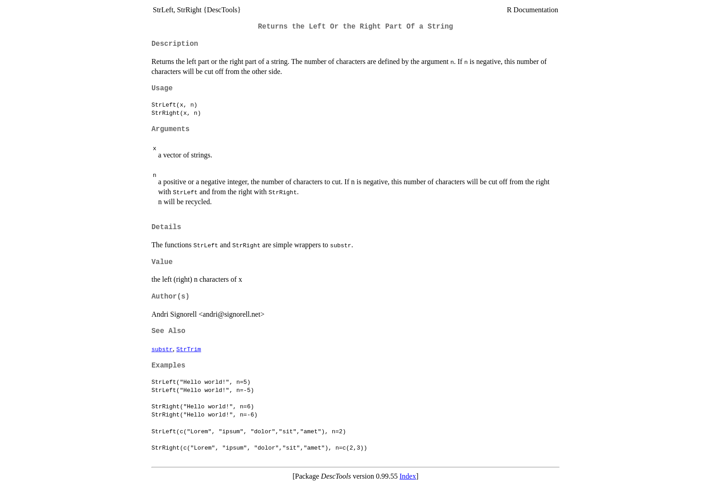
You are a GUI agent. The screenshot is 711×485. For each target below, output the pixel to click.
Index (407, 476)
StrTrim (188, 349)
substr (162, 349)
